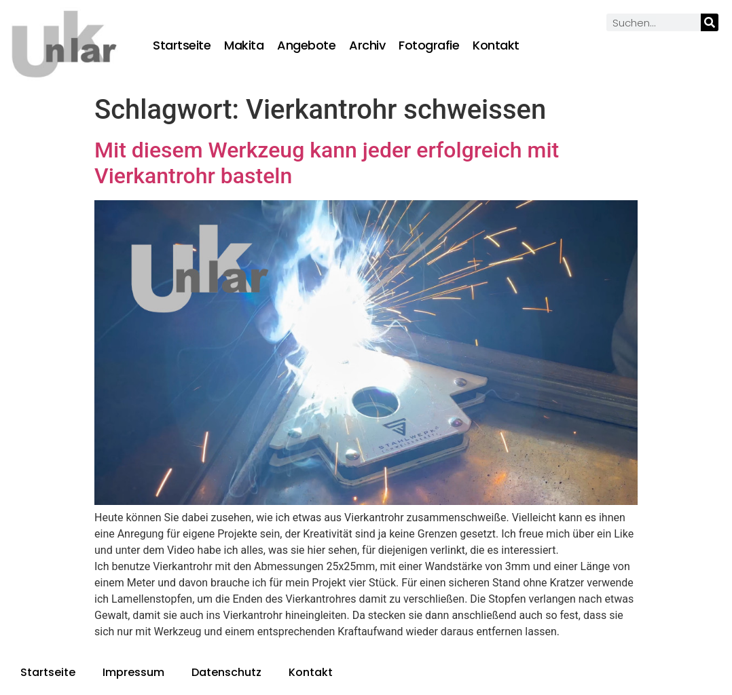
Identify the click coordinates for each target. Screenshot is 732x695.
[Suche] (709, 22)
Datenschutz (226, 672)
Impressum (133, 672)
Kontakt (496, 45)
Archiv (367, 45)
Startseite (182, 45)
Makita (243, 45)
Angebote (306, 45)
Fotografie (429, 45)
